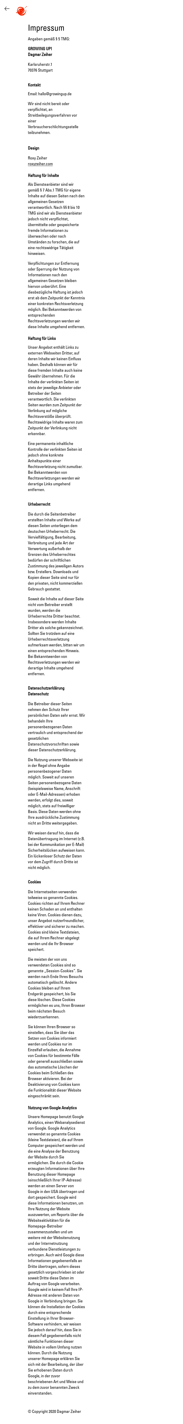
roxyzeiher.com (40, 164)
